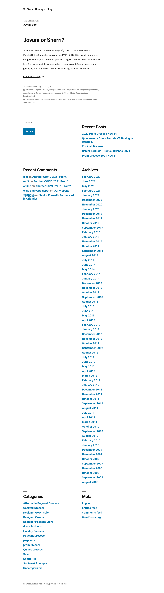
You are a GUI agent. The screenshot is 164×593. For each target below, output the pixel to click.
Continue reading (33, 76)
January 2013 (90, 329)
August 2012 (90, 352)
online (27, 186)
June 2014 (88, 264)
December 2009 (92, 449)
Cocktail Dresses (92, 146)
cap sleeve (30, 99)
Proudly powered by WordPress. (55, 584)
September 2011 (92, 403)
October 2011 (90, 398)
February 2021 (91, 190)
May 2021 (88, 186)
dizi (25, 176)
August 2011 (90, 408)
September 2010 (92, 431)
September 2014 (92, 250)
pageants (60, 93)
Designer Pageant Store (89, 90)
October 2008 (90, 473)
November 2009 (92, 454)
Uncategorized (29, 96)
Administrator (31, 87)
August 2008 (90, 482)
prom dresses (32, 545)
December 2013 (92, 283)
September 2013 (92, 297)
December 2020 (92, 199)
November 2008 (92, 468)
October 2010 (90, 426)
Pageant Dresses (48, 93)
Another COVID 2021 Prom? (50, 176)
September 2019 (92, 227)
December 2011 (92, 389)
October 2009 (90, 459)
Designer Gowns (72, 90)
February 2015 (91, 232)
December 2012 (92, 334)
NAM (60, 99)
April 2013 (88, 320)
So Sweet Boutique (80, 93)
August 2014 (90, 255)
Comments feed (92, 512)
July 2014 (88, 260)
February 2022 (91, 176)
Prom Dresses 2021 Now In (99, 155)
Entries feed (89, 508)
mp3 (26, 181)
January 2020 (90, 209)
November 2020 (92, 204)
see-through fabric (90, 99)
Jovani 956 (52, 99)
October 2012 (90, 343)
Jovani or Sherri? (43, 40)
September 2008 (92, 477)
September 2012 (92, 348)
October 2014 (90, 246)
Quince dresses (33, 549)
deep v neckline (41, 99)
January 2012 (90, 385)
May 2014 (88, 269)
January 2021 (90, 195)
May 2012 (88, 366)
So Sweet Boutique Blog (37, 9)
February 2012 (91, 380)
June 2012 (88, 361)
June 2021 (88, 181)
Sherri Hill (68, 93)
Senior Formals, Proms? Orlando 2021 (106, 151)
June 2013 (88, 311)
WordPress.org (91, 517)
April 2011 (88, 417)
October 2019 (90, 223)
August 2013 (90, 301)
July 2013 (88, 306)
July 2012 (88, 357)
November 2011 (92, 394)
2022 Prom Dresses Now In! (99, 133)
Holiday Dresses (33, 531)
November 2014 (92, 241)
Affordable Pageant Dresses (37, 90)
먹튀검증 (29, 195)
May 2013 (88, 315)
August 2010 (90, 435)
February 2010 (91, 440)
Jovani (38, 93)
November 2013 (92, 287)
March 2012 (89, 375)
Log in (86, 503)
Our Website (61, 190)
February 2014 (91, 274)
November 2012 (92, 338)
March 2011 (89, 422)
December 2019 (92, 213)
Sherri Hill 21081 (30, 102)
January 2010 (90, 445)
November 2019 (92, 218)
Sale (26, 554)
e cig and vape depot (36, 190)
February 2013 (91, 324)
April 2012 (88, 371)
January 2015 (90, 237)
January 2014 (90, 278)
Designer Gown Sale (57, 90)
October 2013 (90, 292)
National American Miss (72, 99)
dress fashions (29, 93)
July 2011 (88, 412)
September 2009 (92, 463)
